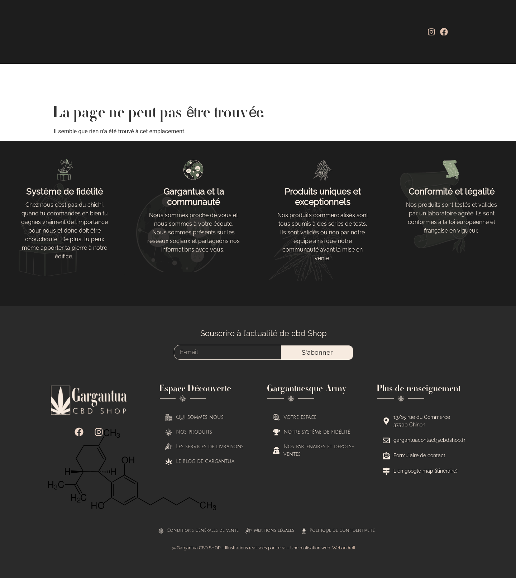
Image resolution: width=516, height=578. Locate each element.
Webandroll (343, 547)
